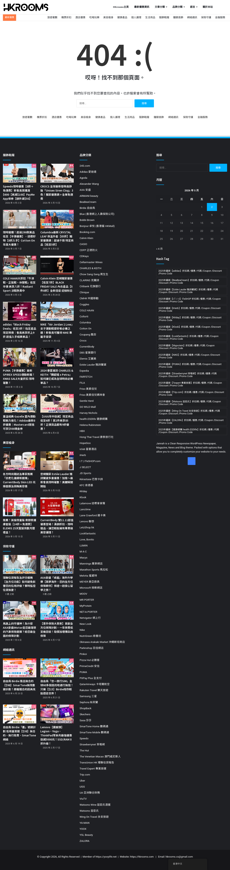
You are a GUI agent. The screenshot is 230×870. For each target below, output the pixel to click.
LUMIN (84, 545)
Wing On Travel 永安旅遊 (94, 816)
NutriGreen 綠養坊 (90, 635)
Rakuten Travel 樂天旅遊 (94, 690)
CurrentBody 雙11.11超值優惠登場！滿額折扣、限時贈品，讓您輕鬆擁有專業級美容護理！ (56, 526)
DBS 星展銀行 (88, 352)
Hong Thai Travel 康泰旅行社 (97, 437)
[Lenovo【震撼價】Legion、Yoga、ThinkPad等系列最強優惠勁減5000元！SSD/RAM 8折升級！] (57, 714)
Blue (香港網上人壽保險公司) (97, 213)
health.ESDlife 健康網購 (94, 418)
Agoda (83, 177)
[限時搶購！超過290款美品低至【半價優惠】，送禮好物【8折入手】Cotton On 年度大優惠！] (19, 219)
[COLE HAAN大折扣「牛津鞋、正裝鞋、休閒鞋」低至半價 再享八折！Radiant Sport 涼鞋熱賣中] (19, 265)
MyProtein (86, 605)
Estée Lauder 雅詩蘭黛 (93, 364)
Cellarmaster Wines (91, 262)
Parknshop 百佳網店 (92, 647)
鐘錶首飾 (178, 17)
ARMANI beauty (89, 195)
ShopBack (85, 708)
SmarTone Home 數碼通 (94, 726)
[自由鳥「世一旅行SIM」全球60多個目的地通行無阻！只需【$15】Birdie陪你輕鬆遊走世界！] (57, 667)
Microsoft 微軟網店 (91, 587)
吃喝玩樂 (94, 17)
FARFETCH (86, 376)
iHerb (83, 455)
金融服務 (220, 17)
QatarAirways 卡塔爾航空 (95, 684)
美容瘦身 (108, 17)
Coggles (84, 304)
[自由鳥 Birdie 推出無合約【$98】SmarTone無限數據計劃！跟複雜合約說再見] (19, 667)
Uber (82, 780)
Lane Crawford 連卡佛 (93, 515)
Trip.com (85, 774)
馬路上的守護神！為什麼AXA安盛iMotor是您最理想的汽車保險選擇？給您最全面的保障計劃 (19, 629)
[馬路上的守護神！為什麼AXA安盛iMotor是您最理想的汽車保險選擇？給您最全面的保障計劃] (19, 610)
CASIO (83, 244)
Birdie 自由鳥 (87, 207)
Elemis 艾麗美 (88, 358)
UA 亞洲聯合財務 (90, 792)
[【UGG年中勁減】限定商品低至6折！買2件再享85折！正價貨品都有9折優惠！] (57, 403)
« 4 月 (159, 248)
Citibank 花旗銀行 (90, 286)
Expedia (84, 370)
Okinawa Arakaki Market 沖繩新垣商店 (102, 641)
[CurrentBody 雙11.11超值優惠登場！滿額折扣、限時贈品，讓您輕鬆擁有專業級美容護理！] (57, 506)
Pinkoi (83, 654)
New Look (85, 623)
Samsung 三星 (88, 696)
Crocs (83, 340)
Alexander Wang (89, 183)
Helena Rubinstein (90, 424)
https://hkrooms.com (142, 856)
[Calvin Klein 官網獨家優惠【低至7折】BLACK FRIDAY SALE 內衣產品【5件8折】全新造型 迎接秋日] (57, 265)
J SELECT (85, 467)
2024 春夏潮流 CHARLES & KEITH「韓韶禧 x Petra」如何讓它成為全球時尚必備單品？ (56, 376)
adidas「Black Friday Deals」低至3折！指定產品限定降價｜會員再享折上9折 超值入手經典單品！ (19, 330)
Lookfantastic (88, 533)
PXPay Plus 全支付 (91, 678)
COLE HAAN (87, 310)
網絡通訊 (192, 17)
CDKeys (84, 256)
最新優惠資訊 (141, 6)
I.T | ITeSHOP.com (90, 461)
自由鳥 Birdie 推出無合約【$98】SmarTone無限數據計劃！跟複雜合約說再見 (19, 685)
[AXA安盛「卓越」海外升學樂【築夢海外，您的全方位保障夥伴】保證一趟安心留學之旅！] (57, 564)
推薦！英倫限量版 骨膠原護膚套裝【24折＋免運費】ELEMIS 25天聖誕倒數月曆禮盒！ (19, 526)
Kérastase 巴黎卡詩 (91, 479)
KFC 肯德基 (86, 485)
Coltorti (84, 316)
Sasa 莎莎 (85, 720)
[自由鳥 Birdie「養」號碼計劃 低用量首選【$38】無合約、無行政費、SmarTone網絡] (19, 714)
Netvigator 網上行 (90, 617)
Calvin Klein (86, 238)
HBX (82, 430)
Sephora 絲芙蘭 (89, 702)
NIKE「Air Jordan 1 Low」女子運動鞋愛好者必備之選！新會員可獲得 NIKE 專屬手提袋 (56, 330)
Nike (82, 629)
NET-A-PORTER (88, 611)
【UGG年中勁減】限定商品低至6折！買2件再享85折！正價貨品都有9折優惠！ (56, 422)
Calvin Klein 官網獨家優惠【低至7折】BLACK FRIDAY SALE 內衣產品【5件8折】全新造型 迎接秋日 (56, 284)
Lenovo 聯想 (87, 521)
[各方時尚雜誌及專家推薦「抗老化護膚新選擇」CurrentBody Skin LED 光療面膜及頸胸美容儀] (19, 460)
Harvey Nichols (88, 412)
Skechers (85, 714)
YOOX (83, 828)
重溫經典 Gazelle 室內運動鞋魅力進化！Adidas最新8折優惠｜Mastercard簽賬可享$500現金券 (19, 422)
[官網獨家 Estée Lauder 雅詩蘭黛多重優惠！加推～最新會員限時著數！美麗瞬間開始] (57, 460)
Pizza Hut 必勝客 (90, 660)
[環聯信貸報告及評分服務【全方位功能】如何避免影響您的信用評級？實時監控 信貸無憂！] (19, 564)
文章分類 (160, 6)
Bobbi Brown (87, 219)
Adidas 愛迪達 (88, 171)
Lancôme (85, 509)
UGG (82, 786)
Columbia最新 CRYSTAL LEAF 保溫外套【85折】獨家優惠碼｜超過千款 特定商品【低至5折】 (57, 238)
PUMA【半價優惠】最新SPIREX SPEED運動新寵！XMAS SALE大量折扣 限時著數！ (19, 376)
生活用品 (150, 17)
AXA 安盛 (85, 189)
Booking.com (87, 232)
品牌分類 (177, 6)
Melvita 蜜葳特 (88, 575)
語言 (192, 6)
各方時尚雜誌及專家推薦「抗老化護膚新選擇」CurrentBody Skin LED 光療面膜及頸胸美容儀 (19, 480)
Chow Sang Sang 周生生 (94, 274)
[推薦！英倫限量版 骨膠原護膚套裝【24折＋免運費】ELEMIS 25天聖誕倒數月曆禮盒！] (19, 506)
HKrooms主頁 (121, 6)
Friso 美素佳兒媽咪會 (92, 394)
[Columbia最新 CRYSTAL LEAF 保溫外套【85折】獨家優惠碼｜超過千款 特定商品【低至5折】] (57, 219)
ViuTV (83, 798)
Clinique (84, 292)
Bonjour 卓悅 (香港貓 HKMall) (97, 226)
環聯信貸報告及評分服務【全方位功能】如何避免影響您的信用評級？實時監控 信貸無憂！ (19, 584)
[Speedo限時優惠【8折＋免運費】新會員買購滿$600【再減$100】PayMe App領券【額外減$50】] (19, 173)
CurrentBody (87, 346)
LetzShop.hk (87, 527)
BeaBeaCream (88, 201)
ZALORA (84, 840)
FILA (82, 382)
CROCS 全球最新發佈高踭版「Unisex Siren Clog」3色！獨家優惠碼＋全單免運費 (56, 192)
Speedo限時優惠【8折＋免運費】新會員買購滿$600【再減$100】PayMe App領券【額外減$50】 (19, 192)
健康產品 (122, 17)
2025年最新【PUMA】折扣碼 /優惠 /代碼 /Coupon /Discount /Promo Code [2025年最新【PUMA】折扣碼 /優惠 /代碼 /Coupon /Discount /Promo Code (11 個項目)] (189, 365)
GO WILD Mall (88, 406)
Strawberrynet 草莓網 (92, 744)
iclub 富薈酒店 (88, 449)
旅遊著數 (52, 17)
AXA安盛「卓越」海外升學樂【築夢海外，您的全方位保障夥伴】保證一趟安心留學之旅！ (56, 584)
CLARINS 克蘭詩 (89, 280)
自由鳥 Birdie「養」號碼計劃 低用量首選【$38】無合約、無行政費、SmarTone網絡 (19, 733)
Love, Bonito (87, 539)
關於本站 (208, 6)
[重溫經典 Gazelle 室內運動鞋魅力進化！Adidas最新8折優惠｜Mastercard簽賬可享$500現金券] (19, 403)
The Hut (84, 750)
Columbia (85, 322)
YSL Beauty (86, 834)
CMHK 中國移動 (89, 298)
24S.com (85, 165)
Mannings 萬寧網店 (91, 563)
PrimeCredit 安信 (90, 666)
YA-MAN (84, 822)
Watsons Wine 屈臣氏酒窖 (95, 804)
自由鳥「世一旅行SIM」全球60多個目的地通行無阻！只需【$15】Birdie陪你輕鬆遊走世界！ (56, 687)
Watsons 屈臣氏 (89, 810)
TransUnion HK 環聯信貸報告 (97, 762)
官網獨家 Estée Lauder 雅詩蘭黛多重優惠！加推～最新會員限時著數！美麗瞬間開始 (56, 480)
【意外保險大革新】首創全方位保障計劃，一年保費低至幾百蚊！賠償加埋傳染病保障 (56, 629)
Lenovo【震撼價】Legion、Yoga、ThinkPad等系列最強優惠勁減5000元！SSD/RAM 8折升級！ (56, 735)
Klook (83, 497)
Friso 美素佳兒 (88, 388)
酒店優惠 (80, 17)
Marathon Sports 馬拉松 (94, 569)
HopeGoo (85, 443)
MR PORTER (87, 599)
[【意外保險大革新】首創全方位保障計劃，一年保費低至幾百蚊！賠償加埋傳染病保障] (57, 610)
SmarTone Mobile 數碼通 (94, 732)
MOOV (83, 593)
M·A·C (83, 551)
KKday (83, 491)
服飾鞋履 (164, 17)
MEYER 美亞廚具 (90, 581)
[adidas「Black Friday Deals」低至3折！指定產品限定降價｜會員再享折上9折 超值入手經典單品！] (19, 311)
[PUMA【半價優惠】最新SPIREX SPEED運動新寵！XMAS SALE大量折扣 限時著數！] (19, 357)
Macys (83, 557)
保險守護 (206, 17)
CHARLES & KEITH (90, 268)
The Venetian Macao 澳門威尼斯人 (100, 756)
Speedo (84, 738)
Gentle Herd (87, 400)
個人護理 (136, 17)
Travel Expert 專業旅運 (93, 768)
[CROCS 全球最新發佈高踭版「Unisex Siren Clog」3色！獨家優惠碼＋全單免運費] (57, 173)
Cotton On (85, 328)
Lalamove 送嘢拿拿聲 (92, 503)
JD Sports (85, 473)
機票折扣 (66, 17)
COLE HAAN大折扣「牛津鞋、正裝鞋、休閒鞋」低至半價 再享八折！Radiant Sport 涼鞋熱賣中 (19, 284)
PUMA (83, 672)
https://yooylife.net (105, 856)
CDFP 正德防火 (89, 250)
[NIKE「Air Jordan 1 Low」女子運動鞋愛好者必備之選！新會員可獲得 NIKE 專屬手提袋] (57, 311)
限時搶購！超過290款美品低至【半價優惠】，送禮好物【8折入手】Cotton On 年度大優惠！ (19, 238)
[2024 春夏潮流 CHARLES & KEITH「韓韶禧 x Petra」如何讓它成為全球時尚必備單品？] (57, 357)
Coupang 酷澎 (88, 334)
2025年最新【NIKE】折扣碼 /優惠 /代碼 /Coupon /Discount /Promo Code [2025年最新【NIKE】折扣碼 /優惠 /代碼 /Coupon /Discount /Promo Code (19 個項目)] (189, 356)
